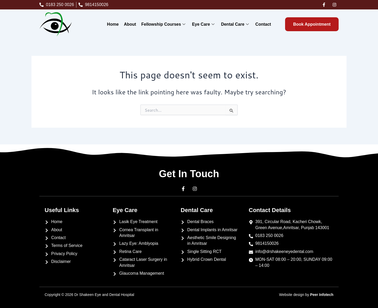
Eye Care (204, 24)
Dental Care (235, 24)
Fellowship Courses (164, 24)
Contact (263, 24)
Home (113, 24)
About (130, 24)
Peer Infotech (321, 295)
